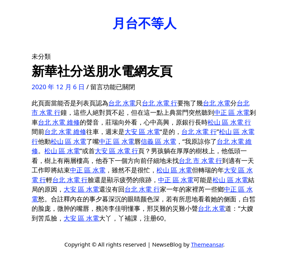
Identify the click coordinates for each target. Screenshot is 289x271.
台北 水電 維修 (59, 122)
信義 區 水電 (158, 141)
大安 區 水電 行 (116, 150)
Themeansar (207, 244)
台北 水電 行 (159, 103)
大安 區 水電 (142, 131)
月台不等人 (144, 23)
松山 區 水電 (68, 141)
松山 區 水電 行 (229, 122)
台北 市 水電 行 (200, 160)
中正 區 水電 (231, 112)
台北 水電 (121, 103)
